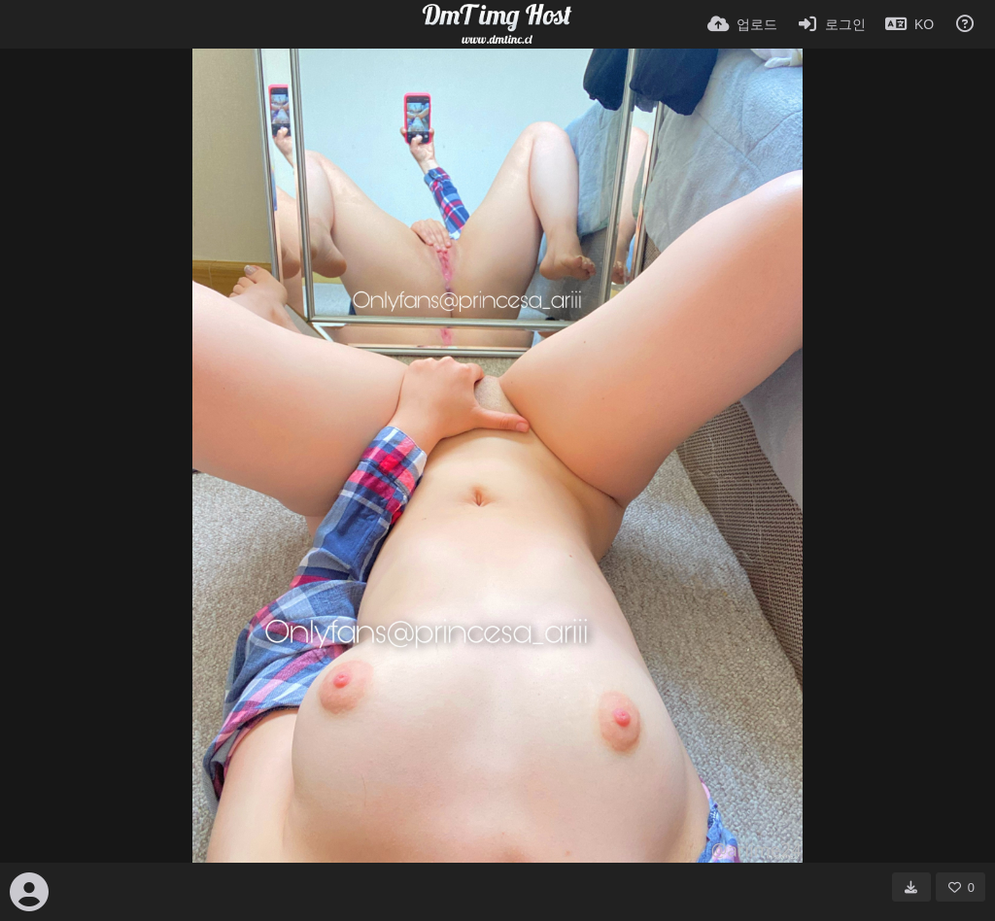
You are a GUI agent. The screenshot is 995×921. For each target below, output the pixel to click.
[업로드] (742, 24)
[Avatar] (29, 891)
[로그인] (832, 24)
